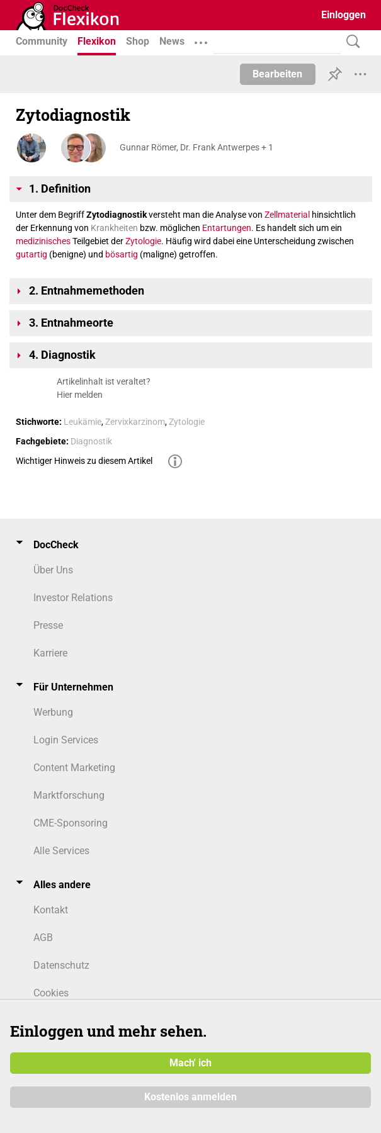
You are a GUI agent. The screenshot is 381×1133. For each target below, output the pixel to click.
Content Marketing (74, 768)
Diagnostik (91, 441)
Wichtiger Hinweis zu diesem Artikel (84, 461)
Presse (48, 625)
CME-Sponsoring (70, 823)
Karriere (50, 653)
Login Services (65, 740)
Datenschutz (61, 965)
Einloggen (343, 15)
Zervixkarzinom (135, 422)
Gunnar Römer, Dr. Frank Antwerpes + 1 (196, 147)
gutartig (31, 254)
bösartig (121, 254)
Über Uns (53, 570)
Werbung (53, 712)
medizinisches (43, 241)
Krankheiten (114, 228)
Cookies (51, 993)
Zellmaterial (287, 215)
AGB (43, 938)
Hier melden (80, 395)
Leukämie (82, 422)
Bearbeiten (277, 74)
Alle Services (61, 851)
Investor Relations (73, 598)
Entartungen (226, 228)
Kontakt (50, 910)
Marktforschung (69, 795)
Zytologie (143, 241)
